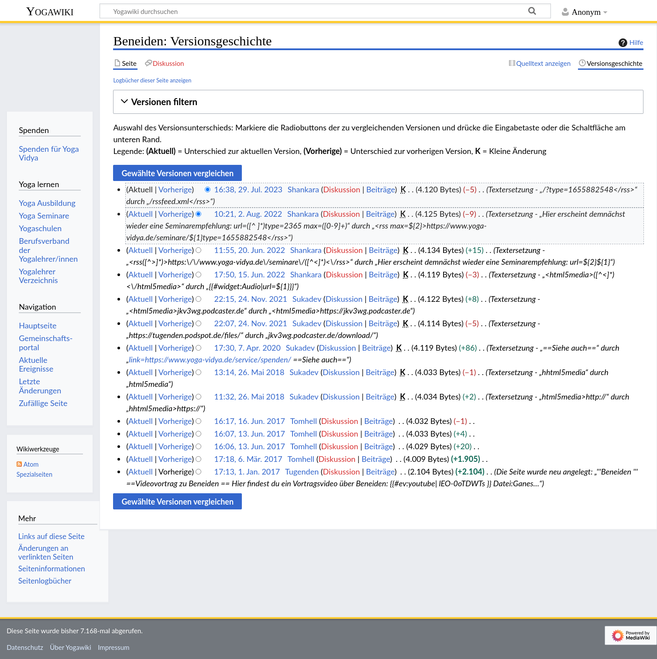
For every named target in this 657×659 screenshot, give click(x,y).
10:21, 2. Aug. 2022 (248, 214)
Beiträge (380, 189)
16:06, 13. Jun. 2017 (249, 446)
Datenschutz (25, 647)
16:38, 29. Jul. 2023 (248, 189)
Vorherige (175, 189)
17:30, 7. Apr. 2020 (247, 347)
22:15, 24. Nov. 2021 (250, 299)
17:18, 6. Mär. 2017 (248, 459)
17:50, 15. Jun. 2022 (249, 274)
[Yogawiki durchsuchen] (325, 11)
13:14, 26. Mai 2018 (249, 372)
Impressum (114, 647)
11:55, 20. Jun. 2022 (249, 250)
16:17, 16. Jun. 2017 (249, 421)
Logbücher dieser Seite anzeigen (152, 80)
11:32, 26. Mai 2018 (249, 396)
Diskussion (341, 189)
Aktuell (140, 214)
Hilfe (629, 42)
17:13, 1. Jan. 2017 (247, 471)
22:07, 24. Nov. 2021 (250, 323)
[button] (378, 102)
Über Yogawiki (70, 647)
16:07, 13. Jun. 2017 (249, 433)
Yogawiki (50, 11)
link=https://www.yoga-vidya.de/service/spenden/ (210, 359)
